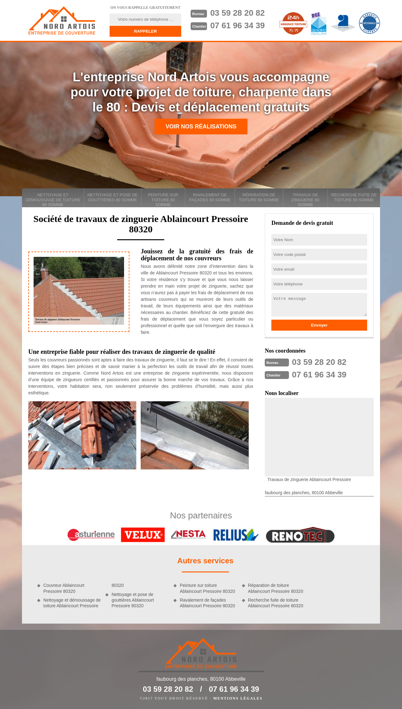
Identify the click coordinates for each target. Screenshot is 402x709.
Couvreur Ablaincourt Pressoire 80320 (63, 588)
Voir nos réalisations (201, 126)
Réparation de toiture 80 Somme (259, 197)
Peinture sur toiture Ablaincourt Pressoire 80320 (207, 588)
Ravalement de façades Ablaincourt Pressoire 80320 (207, 603)
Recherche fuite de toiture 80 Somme (354, 197)
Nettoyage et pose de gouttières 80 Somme (112, 197)
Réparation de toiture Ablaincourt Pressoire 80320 (275, 588)
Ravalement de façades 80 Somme (210, 197)
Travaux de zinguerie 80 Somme (305, 199)
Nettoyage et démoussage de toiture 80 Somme (52, 199)
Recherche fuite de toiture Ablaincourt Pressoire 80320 (275, 603)
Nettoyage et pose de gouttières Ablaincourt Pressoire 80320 (132, 600)
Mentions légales (238, 698)
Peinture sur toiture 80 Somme (163, 199)
